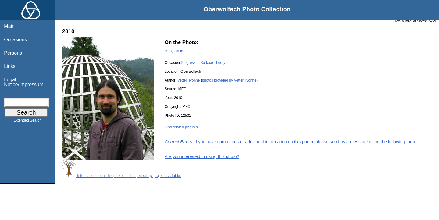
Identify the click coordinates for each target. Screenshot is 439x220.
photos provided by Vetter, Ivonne (229, 80)
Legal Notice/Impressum (23, 82)
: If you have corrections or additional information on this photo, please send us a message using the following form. (290, 141)
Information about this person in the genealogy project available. (121, 176)
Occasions (15, 39)
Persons (13, 53)
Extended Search (27, 121)
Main (9, 26)
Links (9, 66)
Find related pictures (181, 127)
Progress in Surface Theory (203, 63)
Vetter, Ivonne (188, 80)
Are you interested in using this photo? (202, 156)
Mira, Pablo (174, 51)
